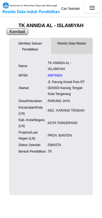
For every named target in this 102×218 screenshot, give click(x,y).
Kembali (17, 31)
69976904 (55, 75)
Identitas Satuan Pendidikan (30, 46)
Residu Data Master (71, 43)
